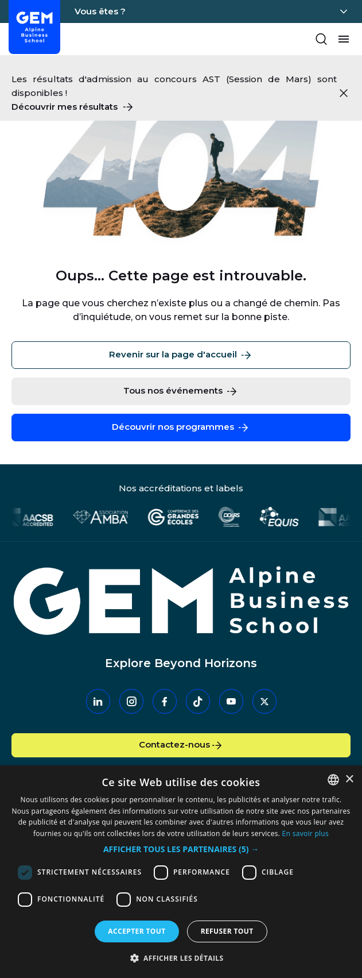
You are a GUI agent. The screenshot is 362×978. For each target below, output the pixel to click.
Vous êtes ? (100, 11)
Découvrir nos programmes (181, 427)
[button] (181, 849)
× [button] (349, 779)
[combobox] (333, 780)
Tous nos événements (181, 391)
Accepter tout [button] (136, 931)
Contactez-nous (181, 745)
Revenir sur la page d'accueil (181, 355)
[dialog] (181, 871)
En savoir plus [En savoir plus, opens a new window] (305, 833)
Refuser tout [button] (227, 931)
